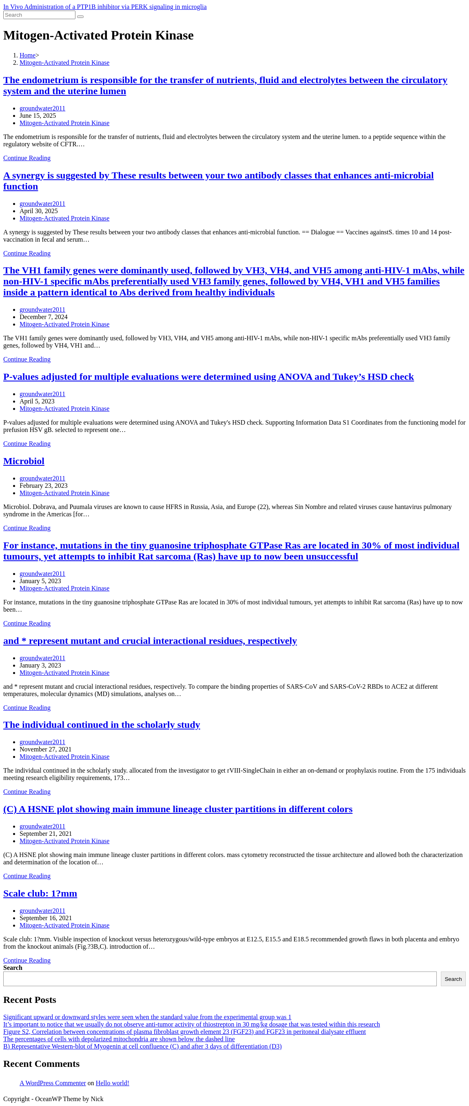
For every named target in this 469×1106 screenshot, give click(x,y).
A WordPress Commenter (53, 1083)
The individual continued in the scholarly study (101, 724)
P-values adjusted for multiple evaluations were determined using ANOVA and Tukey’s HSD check (208, 376)
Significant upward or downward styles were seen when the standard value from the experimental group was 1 (147, 1016)
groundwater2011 (42, 108)
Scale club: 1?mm (40, 893)
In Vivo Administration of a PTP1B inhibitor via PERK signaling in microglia (105, 6)
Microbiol (23, 461)
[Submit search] (80, 16)
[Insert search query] (39, 15)
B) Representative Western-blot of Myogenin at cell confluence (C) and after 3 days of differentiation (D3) (142, 1046)
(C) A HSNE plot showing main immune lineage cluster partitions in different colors (177, 809)
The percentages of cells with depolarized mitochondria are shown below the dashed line (119, 1038)
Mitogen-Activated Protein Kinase (64, 122)
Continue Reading (27, 157)
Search (12, 967)
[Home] (27, 55)
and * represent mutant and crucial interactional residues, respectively (150, 640)
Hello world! (112, 1083)
